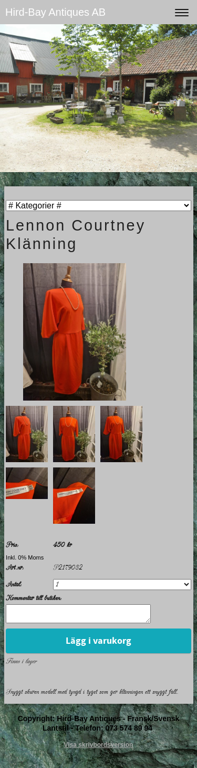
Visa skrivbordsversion (98, 748)
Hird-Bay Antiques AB (55, 12)
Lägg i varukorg (98, 644)
